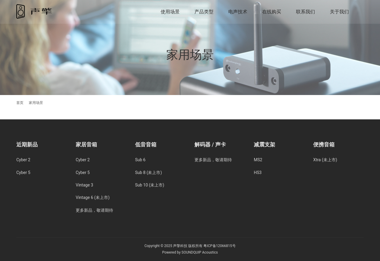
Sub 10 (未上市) (149, 185)
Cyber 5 (23, 172)
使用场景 (170, 12)
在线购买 (271, 12)
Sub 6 (140, 159)
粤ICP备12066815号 (219, 246)
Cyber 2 (23, 159)
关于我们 (339, 12)
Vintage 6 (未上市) (93, 197)
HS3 (258, 172)
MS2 (258, 159)
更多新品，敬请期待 (94, 210)
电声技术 (237, 12)
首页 (19, 103)
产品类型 (203, 12)
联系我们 (305, 12)
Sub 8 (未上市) (148, 172)
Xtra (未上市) (325, 159)
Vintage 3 (84, 185)
